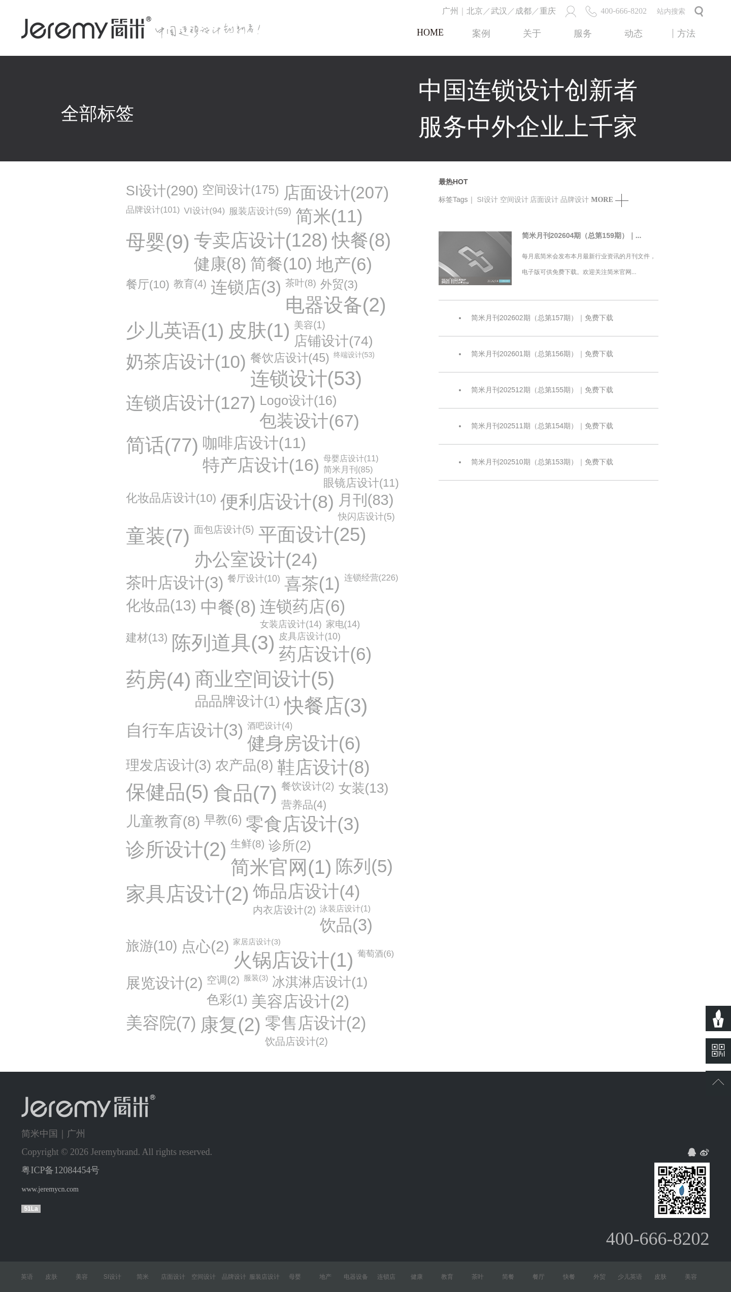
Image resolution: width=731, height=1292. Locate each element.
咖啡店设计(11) (254, 442)
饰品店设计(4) (306, 891)
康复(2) (230, 1024)
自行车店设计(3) (184, 730)
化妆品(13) (161, 605)
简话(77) (162, 445)
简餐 (511, 1276)
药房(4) (158, 679)
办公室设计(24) (256, 560)
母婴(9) (158, 241)
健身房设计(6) (304, 743)
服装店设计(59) (260, 211)
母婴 (297, 1276)
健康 (419, 1276)
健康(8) (220, 264)
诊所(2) (290, 845)
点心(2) (205, 946)
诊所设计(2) (176, 849)
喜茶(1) (312, 583)
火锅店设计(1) (293, 960)
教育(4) (190, 283)
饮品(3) (346, 925)
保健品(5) (167, 792)
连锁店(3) (246, 287)
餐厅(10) (148, 284)
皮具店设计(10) (309, 636)
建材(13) (147, 637)
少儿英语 (23, 1276)
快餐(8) (361, 240)
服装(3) (256, 977)
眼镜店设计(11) (361, 483)
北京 (475, 11)
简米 (145, 1276)
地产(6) (344, 264)
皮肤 (54, 1276)
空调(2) (223, 979)
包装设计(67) (309, 420)
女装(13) (364, 788)
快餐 (572, 1276)
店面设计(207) (336, 192)
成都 (523, 11)
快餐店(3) (326, 706)
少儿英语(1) (175, 330)
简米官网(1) (280, 867)
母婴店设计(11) (350, 458)
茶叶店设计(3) (175, 583)
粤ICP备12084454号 (60, 1170)
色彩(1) (227, 999)
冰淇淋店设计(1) (320, 982)
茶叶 (480, 1276)
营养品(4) (303, 805)
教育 (450, 1276)
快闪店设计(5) (366, 517)
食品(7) (245, 792)
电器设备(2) (335, 305)
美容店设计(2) (300, 1001)
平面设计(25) (312, 534)
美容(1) (309, 325)
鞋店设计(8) (323, 767)
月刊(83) (366, 500)
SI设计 (487, 199)
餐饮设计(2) (308, 786)
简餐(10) (281, 264)
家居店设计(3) (257, 941)
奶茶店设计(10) (186, 361)
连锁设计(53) (306, 378)
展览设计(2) (164, 983)
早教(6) (223, 819)
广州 (450, 11)
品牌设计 (574, 199)
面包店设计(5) (224, 529)
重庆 (548, 11)
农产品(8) (244, 765)
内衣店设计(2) (284, 909)
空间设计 (514, 199)
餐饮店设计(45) (289, 357)
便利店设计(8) (277, 502)
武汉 (499, 11)
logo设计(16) (298, 400)
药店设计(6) (325, 654)
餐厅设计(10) (253, 578)
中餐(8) (228, 607)
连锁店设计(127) (191, 403)
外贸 (602, 1276)
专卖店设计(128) (261, 240)
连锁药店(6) (302, 606)
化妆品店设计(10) (171, 497)
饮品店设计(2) (296, 1041)
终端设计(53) (354, 355)
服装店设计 (267, 1276)
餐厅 (541, 1276)
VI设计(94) (204, 211)
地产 (328, 1276)
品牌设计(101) (153, 210)
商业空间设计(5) (265, 679)
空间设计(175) (240, 189)
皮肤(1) (259, 330)
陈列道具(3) (223, 643)
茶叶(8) (300, 283)
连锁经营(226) (371, 578)
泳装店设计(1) (345, 908)
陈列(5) (364, 866)
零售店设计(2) (316, 1023)
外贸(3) (339, 284)
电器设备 (358, 1276)
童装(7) (158, 536)
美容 (84, 1276)
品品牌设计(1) (237, 701)
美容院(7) (161, 1022)
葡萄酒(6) (375, 953)
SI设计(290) (162, 190)
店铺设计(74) (333, 341)
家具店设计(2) (187, 894)
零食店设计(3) (302, 823)
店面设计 (544, 199)
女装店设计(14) (290, 624)
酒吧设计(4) (269, 726)
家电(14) (343, 624)
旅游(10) (152, 946)
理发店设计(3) (168, 765)
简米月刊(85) (348, 469)
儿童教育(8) (163, 821)
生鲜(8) (247, 843)
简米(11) (329, 216)
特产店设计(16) (261, 464)
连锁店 (389, 1276)
